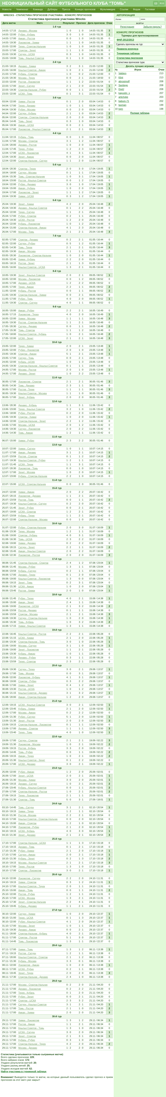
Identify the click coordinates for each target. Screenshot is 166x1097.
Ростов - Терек (26, 389)
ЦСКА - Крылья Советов (31, 705)
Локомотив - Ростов (29, 555)
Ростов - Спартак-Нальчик (32, 322)
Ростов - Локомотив (29, 81)
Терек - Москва (26, 531)
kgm (120, 109)
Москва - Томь (26, 231)
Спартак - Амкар (27, 354)
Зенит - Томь (25, 582)
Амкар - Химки (26, 1012)
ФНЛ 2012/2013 (125, 39)
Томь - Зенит (25, 121)
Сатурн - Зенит (26, 547)
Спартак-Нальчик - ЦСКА (32, 843)
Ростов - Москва (27, 815)
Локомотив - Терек (28, 314)
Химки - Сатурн (26, 448)
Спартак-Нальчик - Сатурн (32, 160)
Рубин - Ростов (26, 413)
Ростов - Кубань (27, 748)
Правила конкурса (127, 48)
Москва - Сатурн (27, 645)
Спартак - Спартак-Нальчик (33, 117)
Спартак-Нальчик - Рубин (32, 89)
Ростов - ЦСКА (26, 689)
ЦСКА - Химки (26, 638)
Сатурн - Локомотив (29, 429)
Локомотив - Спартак (29, 381)
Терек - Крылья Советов (31, 409)
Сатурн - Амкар (26, 854)
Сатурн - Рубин (26, 243)
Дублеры (52, 9)
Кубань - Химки (26, 708)
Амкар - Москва (27, 251)
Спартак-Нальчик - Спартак (33, 563)
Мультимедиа (107, 9)
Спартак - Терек (27, 168)
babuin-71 (123, 101)
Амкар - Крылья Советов (32, 551)
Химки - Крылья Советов (32, 626)
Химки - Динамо (27, 543)
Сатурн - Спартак (27, 740)
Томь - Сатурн (26, 807)
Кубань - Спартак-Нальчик (32, 476)
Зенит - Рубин (26, 507)
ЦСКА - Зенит (26, 338)
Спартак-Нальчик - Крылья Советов (37, 365)
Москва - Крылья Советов (32, 862)
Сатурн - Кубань (27, 113)
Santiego (123, 85)
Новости (6, 9)
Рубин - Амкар (26, 772)
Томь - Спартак (26, 330)
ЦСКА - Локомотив (28, 153)
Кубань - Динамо (27, 906)
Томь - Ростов (26, 1008)
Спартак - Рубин (27, 681)
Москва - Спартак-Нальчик (33, 984)
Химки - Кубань (26, 259)
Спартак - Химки (27, 417)
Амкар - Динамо (27, 452)
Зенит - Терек (25, 973)
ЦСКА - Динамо (26, 764)
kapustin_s (124, 93)
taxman (122, 105)
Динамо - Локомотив (29, 989)
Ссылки (124, 9)
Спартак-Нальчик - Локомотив (34, 724)
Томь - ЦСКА (25, 539)
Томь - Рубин (25, 752)
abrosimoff (123, 81)
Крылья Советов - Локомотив (34, 578)
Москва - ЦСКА (26, 425)
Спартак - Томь (26, 799)
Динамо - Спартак (28, 728)
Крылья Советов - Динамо (32, 693)
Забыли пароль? (152, 26)
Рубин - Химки (26, 850)
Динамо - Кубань (27, 405)
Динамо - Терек (26, 574)
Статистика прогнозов (130, 58)
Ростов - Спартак (27, 456)
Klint (120, 77)
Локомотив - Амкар (28, 965)
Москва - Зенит (26, 925)
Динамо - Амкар (27, 929)
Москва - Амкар (27, 712)
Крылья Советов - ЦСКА (31, 267)
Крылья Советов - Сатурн (32, 503)
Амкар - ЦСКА (26, 125)
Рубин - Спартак (27, 216)
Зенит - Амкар (26, 156)
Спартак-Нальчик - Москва (33, 519)
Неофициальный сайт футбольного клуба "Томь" (64, 3)
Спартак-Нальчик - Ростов (32, 791)
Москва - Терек (26, 78)
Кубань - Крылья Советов (32, 787)
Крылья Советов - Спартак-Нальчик (37, 819)
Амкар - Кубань (26, 188)
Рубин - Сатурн (26, 716)
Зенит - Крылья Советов (31, 275)
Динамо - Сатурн (27, 783)
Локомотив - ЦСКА (28, 606)
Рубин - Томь (25, 298)
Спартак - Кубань (27, 535)
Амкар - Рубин (26, 310)
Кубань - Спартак (27, 74)
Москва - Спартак (28, 141)
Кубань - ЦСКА (26, 362)
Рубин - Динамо (27, 184)
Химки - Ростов (26, 101)
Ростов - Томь (26, 499)
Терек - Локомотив (28, 795)
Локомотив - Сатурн (29, 878)
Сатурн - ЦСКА (26, 54)
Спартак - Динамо (28, 239)
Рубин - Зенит (26, 996)
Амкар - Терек (26, 756)
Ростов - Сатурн (27, 953)
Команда (38, 9)
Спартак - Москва (28, 614)
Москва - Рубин (26, 566)
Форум (136, 9)
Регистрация (127, 26)
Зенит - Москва (26, 472)
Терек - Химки (26, 346)
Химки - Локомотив (28, 1020)
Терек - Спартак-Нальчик (32, 46)
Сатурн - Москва (27, 172)
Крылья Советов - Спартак (33, 957)
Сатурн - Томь (26, 358)
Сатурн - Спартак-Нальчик (32, 618)
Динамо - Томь (26, 847)
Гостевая (150, 9)
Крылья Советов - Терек (31, 886)
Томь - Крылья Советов (31, 58)
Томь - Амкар (25, 432)
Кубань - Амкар (26, 653)
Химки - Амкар (26, 492)
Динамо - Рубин (27, 657)
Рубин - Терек (26, 598)
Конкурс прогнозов (85, 9)
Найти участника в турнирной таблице (23, 1071)
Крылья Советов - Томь (31, 1028)
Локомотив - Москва (29, 744)
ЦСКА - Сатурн (26, 1032)
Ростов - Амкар (26, 1024)
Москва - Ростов (27, 369)
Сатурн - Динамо (27, 326)
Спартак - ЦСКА (27, 1000)
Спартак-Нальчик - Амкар (32, 227)
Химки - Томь (25, 949)
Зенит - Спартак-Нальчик (32, 902)
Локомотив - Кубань (29, 677)
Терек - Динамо (26, 105)
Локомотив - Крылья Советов (34, 129)
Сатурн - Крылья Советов (32, 1004)
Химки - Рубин (26, 440)
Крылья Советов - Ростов (32, 634)
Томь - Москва (26, 673)
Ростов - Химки (26, 590)
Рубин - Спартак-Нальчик (32, 527)
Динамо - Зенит (26, 373)
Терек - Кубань (26, 992)
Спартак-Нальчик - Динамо (33, 977)
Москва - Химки (26, 780)
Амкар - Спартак (27, 823)
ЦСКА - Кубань (26, 831)
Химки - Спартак (27, 882)
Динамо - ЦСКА (26, 283)
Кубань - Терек (26, 515)
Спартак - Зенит (27, 50)
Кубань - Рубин (26, 1040)
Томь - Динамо (26, 385)
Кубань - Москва (27, 961)
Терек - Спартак (27, 661)
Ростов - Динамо (27, 610)
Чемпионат (22, 9)
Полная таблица (139, 113)
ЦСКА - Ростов (26, 220)
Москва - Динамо (27, 1047)
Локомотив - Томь (28, 468)
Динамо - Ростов (27, 145)
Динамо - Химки (27, 66)
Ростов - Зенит (26, 263)
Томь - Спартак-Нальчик (31, 176)
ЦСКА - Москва (26, 898)
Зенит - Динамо (26, 835)
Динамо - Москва (27, 30)
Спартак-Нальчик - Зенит (32, 421)
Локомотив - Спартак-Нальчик (34, 255)
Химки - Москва (26, 318)
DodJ (121, 89)
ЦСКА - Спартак (27, 511)
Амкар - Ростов (26, 38)
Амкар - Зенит (26, 602)
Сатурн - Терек (26, 669)
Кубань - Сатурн (27, 571)
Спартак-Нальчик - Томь (31, 641)
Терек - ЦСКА (25, 917)
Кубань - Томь (26, 137)
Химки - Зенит (26, 685)
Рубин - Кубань (26, 34)
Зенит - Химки (26, 204)
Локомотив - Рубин (28, 827)
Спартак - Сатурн (27, 302)
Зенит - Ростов (26, 720)
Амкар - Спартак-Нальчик (32, 697)
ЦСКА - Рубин (26, 969)
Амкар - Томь (25, 890)
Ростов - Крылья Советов (32, 180)
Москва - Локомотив (29, 279)
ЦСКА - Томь (25, 93)
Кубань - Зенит (26, 858)
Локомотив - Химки (28, 42)
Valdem (122, 73)
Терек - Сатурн (26, 212)
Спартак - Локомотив (29, 870)
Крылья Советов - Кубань (32, 334)
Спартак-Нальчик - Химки (32, 295)
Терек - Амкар (26, 287)
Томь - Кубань (26, 622)
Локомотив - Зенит (28, 192)
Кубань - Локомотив (29, 223)
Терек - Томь (25, 732)
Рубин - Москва (26, 109)
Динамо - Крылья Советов (32, 208)
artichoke (123, 97)
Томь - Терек (25, 247)
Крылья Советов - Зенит (31, 760)
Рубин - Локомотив (28, 350)
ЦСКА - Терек (25, 464)
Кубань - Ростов (27, 290)
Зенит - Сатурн (26, 86)
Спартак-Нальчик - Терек (32, 1044)
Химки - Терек (26, 811)
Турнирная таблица (128, 53)
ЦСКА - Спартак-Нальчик (32, 484)
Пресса (66, 9)
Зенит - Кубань (26, 397)
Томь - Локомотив (28, 941)
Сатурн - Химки (26, 914)
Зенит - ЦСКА (26, 775)
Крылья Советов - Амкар (32, 70)
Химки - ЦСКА (26, 196)
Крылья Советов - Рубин (31, 460)
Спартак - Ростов (27, 937)
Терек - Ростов (26, 866)
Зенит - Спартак (27, 1036)
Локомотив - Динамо (29, 496)
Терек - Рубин (26, 149)
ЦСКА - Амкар (26, 586)
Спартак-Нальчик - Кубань (32, 933)
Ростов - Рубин (26, 894)
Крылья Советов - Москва (32, 393)
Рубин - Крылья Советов (31, 921)
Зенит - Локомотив (28, 649)
